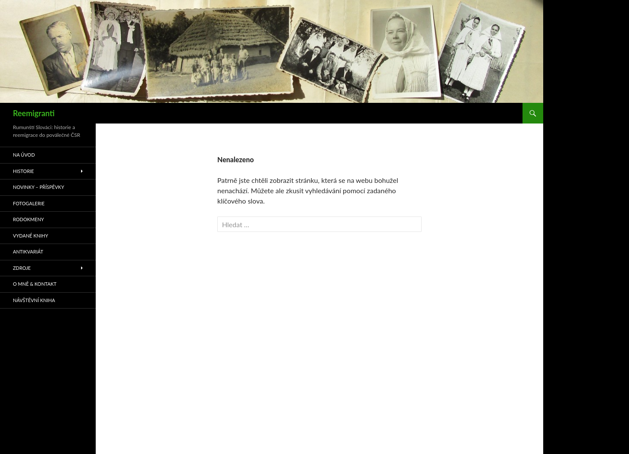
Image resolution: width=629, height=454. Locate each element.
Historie (23, 171)
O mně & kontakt (34, 284)
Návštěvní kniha (34, 300)
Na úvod (24, 155)
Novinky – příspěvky (38, 187)
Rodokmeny (28, 219)
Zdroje (22, 268)
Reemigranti (34, 113)
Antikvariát (28, 251)
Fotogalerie (28, 203)
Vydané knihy (30, 235)
